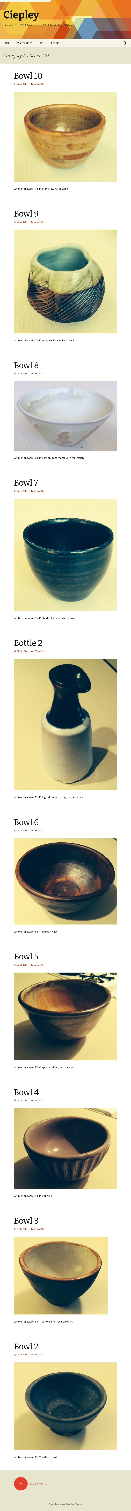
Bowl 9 (26, 214)
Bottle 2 (28, 643)
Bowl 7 (26, 483)
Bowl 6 (26, 822)
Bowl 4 (26, 1092)
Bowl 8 (26, 365)
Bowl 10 (28, 76)
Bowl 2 (26, 1347)
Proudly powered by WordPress (65, 1504)
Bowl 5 (26, 957)
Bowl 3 (26, 1221)
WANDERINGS (24, 43)
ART (42, 43)
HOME (6, 43)
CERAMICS (38, 83)
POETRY (55, 43)
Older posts (30, 1483)
